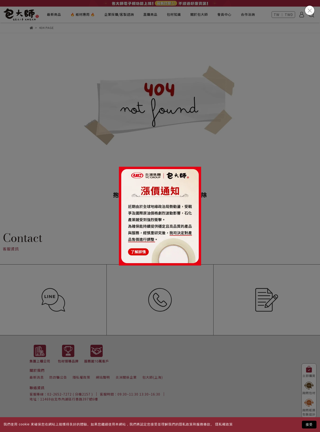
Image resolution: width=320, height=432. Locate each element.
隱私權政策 (224, 424)
